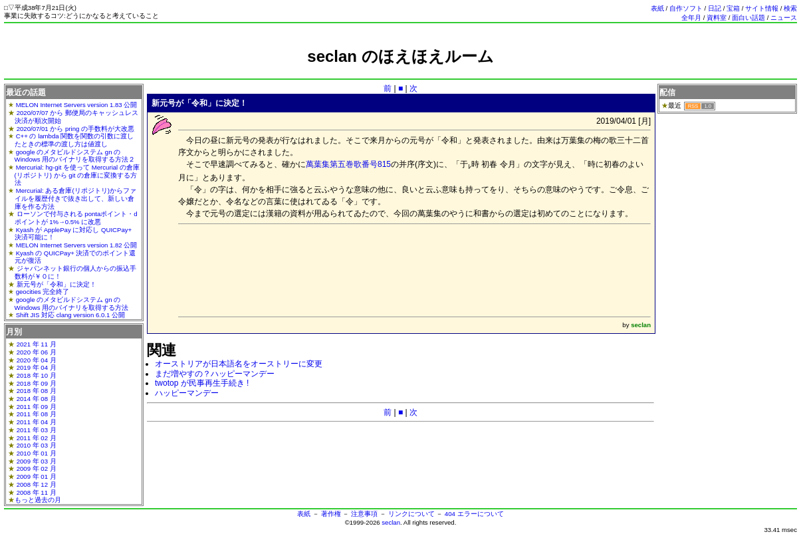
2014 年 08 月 (37, 398)
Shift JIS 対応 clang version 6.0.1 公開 (70, 315)
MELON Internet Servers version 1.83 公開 (77, 104)
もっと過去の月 (38, 499)
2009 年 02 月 (37, 468)
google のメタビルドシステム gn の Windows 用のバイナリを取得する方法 (72, 303)
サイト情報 (761, 8)
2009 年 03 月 (37, 461)
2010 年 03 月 (37, 445)
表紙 (657, 8)
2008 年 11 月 (37, 492)
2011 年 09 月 (37, 406)
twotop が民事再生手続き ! (202, 383)
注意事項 (364, 513)
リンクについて (411, 513)
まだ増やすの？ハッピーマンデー (215, 373)
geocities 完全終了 (43, 291)
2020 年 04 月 (37, 360)
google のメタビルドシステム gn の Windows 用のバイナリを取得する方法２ (75, 156)
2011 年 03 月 (37, 430)
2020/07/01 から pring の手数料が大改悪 (75, 128)
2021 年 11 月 (37, 344)
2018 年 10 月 (37, 375)
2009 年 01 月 (37, 476)
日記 (714, 8)
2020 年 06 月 (37, 352)
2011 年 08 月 (37, 414)
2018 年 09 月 (37, 383)
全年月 (691, 17)
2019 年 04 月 (37, 367)
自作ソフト (686, 8)
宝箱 (733, 8)
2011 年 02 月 (37, 438)
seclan (391, 522)
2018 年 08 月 (37, 390)
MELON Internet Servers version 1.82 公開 (77, 245)
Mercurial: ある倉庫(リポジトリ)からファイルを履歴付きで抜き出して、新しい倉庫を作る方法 (75, 198)
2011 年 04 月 (37, 422)
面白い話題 (748, 17)
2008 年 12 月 (37, 484)
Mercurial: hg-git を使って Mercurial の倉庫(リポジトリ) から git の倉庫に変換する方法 (77, 175)
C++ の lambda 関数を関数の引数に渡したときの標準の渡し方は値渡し (74, 140)
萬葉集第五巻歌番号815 (348, 164)
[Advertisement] (400, 71)
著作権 (331, 513)
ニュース (783, 17)
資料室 (717, 17)
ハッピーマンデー (187, 393)
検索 (790, 8)
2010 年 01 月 (37, 453)
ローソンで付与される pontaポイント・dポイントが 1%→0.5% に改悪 (76, 217)
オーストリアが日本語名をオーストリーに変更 (238, 363)
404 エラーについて (474, 513)
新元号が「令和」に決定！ (56, 284)
